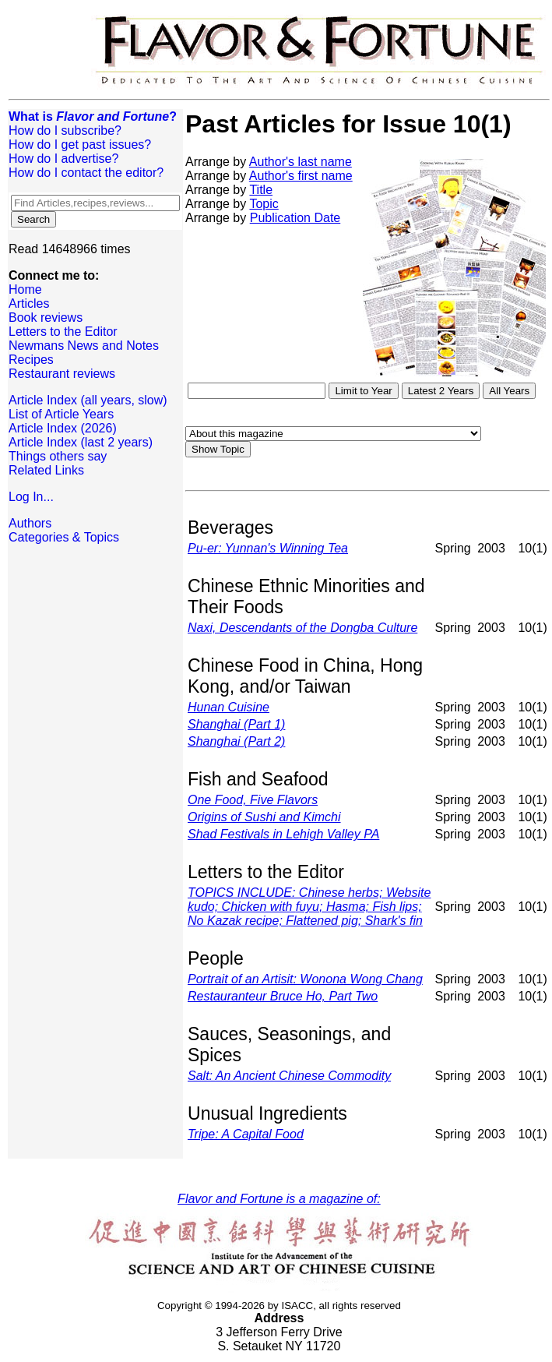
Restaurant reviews (62, 373)
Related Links (46, 470)
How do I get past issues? (80, 144)
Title (260, 189)
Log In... (31, 496)
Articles (29, 303)
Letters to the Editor (63, 331)
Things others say (58, 456)
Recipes (31, 359)
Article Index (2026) (63, 428)
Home (25, 289)
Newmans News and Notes (84, 345)
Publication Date (295, 217)
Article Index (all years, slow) (88, 400)
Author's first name (301, 175)
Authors (30, 523)
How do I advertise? (63, 158)
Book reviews (46, 317)
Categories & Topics (64, 537)
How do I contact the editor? (86, 172)
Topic (263, 203)
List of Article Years (61, 414)
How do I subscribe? (65, 130)
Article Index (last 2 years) (81, 442)
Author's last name (300, 161)
